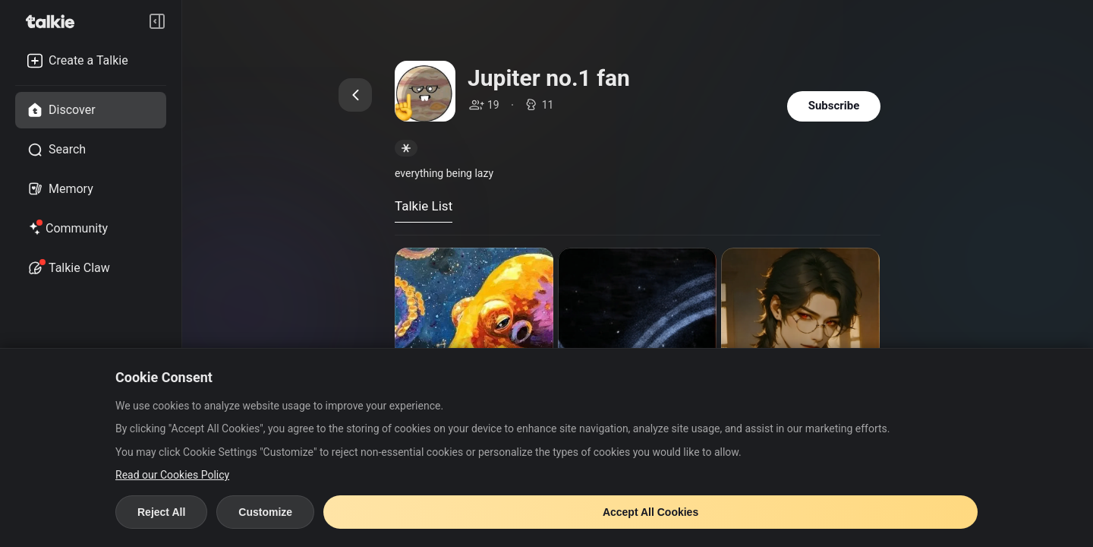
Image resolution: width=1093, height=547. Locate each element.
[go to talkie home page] (54, 21)
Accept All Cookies (650, 512)
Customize (265, 512)
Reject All (161, 512)
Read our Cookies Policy (172, 475)
